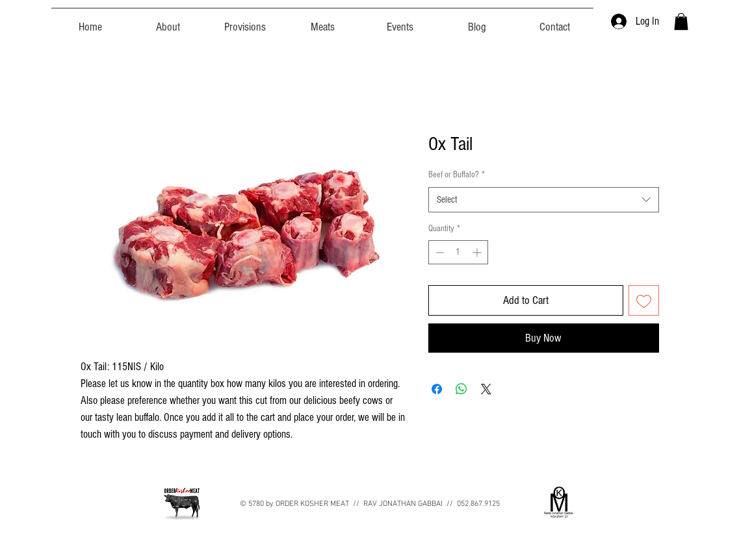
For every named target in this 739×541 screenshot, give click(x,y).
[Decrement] (438, 252)
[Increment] (478, 252)
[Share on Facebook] (437, 389)
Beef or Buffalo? (456, 175)
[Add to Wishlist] (644, 300)
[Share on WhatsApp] (461, 389)
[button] (681, 21)
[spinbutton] (458, 252)
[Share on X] (486, 389)
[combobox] (543, 199)
